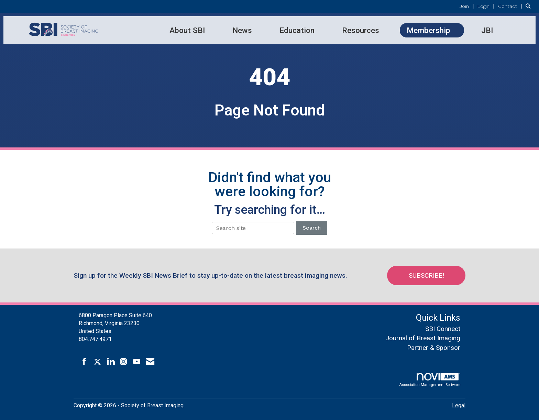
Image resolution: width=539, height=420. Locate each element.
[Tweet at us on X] (97, 361)
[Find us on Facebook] (84, 361)
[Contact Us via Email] (150, 361)
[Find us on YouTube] (136, 361)
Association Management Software (429, 380)
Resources (360, 30)
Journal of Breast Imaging (422, 338)
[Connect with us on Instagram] (123, 361)
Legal (458, 405)
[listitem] (468, 6)
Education (297, 30)
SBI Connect (442, 329)
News (242, 30)
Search (311, 227)
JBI (487, 30)
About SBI (187, 30)
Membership (428, 30)
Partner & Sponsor (433, 348)
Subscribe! (426, 275)
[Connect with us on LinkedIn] (110, 361)
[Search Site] (530, 6)
